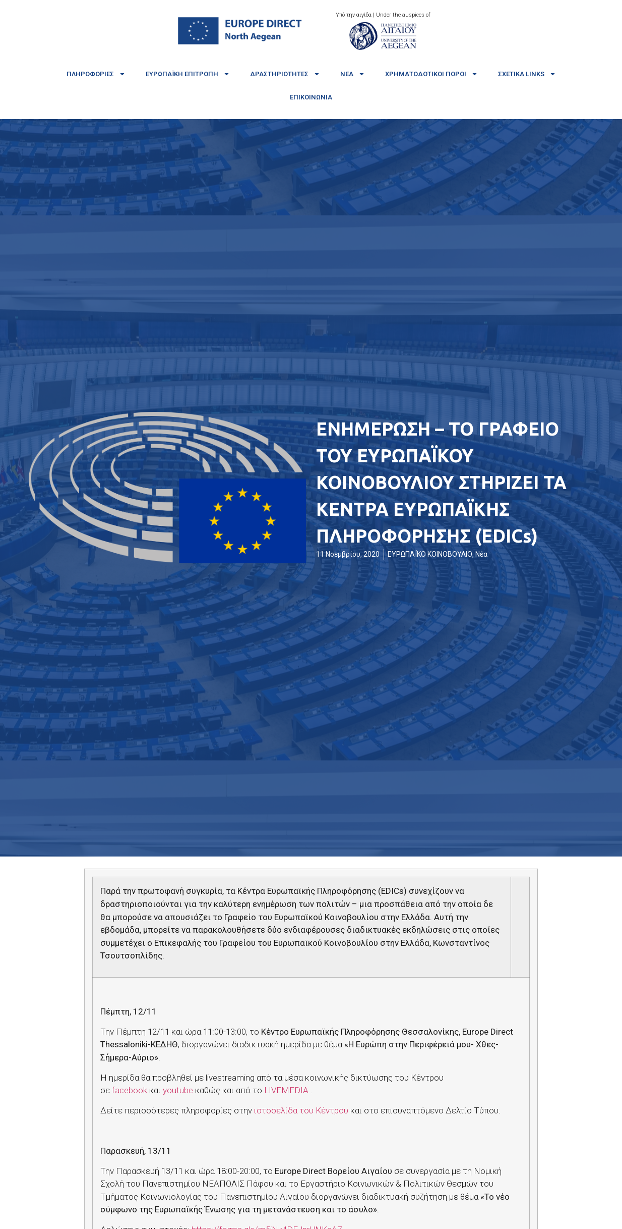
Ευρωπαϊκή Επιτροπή (188, 74)
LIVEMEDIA (286, 1090)
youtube (178, 1090)
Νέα (352, 74)
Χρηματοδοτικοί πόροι (431, 74)
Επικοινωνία (311, 97)
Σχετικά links (527, 74)
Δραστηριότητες (285, 74)
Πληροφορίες (96, 74)
